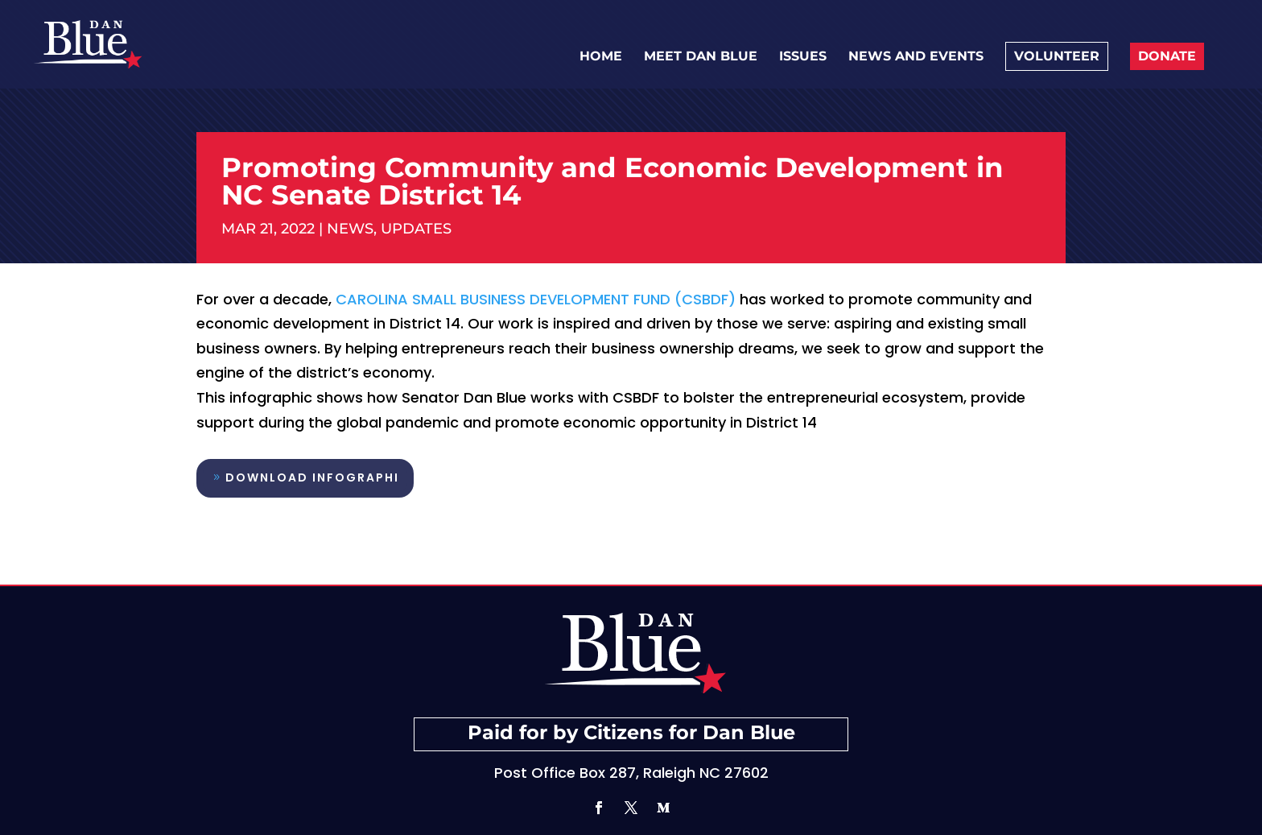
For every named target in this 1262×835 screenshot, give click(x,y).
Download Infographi (312, 477)
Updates (416, 229)
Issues (803, 57)
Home (600, 57)
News (350, 229)
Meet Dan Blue (700, 57)
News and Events (916, 57)
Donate (1167, 56)
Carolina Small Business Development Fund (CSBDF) (536, 299)
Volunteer (1056, 56)
